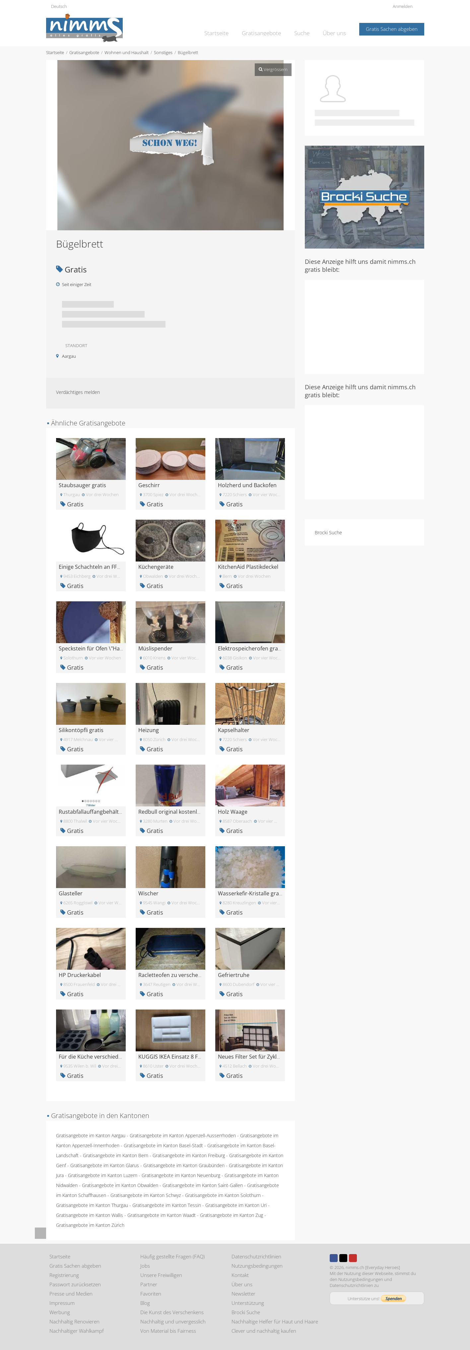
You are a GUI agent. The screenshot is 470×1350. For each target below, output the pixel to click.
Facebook (334, 1258)
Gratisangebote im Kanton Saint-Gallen (203, 1185)
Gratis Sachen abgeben (392, 29)
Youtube (353, 1258)
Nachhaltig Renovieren (74, 1321)
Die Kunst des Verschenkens (172, 1312)
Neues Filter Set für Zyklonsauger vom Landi (273, 1056)
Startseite (226, 28)
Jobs (145, 1265)
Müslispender (155, 648)
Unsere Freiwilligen (161, 1275)
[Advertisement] (364, 326)
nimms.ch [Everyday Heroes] (373, 1267)
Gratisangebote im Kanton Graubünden (184, 1165)
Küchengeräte (155, 566)
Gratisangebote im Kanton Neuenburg (181, 1175)
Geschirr (149, 485)
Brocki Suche (328, 532)
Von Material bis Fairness (168, 1330)
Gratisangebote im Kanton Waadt (161, 1215)
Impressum (62, 1303)
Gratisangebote (267, 28)
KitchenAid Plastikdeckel (248, 566)
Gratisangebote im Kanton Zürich (90, 1225)
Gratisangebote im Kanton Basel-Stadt (163, 1145)
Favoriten (150, 1293)
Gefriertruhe (233, 975)
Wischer (148, 893)
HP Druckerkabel (80, 975)
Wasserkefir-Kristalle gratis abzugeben (266, 893)
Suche (305, 28)
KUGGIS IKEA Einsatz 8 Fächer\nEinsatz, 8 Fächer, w (202, 1056)
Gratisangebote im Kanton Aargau (90, 1135)
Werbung (59, 1312)
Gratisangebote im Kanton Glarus (104, 1165)
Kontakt (240, 1275)
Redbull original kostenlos (170, 811)
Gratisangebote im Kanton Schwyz (145, 1195)
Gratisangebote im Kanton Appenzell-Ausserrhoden (183, 1135)
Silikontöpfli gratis (81, 730)
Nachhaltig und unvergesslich (173, 1321)
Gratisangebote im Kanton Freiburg (189, 1155)
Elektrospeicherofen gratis (251, 648)
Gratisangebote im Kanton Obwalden (120, 1185)
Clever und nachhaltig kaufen (264, 1330)
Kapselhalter (233, 730)
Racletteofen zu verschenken (174, 975)
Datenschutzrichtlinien (256, 1256)
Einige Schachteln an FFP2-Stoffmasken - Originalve (122, 566)
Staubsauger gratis (82, 485)
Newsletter (243, 1293)
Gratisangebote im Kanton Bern (115, 1155)
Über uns (335, 28)
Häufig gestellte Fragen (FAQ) (172, 1256)
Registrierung (64, 1275)
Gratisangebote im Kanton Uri (236, 1205)
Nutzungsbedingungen (257, 1265)
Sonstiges (163, 52)
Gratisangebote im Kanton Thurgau (92, 1205)
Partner (148, 1284)
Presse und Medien (71, 1293)
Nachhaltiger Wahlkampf (76, 1330)
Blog (145, 1303)
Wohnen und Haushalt (126, 52)
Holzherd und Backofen (247, 485)
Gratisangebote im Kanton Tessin (166, 1205)
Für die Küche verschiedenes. (95, 1056)
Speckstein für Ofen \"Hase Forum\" (103, 648)
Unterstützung (248, 1303)
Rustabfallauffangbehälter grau (98, 811)
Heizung (148, 730)
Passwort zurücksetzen (75, 1284)
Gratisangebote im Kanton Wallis (89, 1215)
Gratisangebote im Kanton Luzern (102, 1175)
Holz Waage (232, 811)
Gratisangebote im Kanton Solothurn (223, 1195)
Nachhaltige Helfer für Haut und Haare (275, 1321)
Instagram (363, 1258)
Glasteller (71, 893)
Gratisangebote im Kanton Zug (231, 1215)
